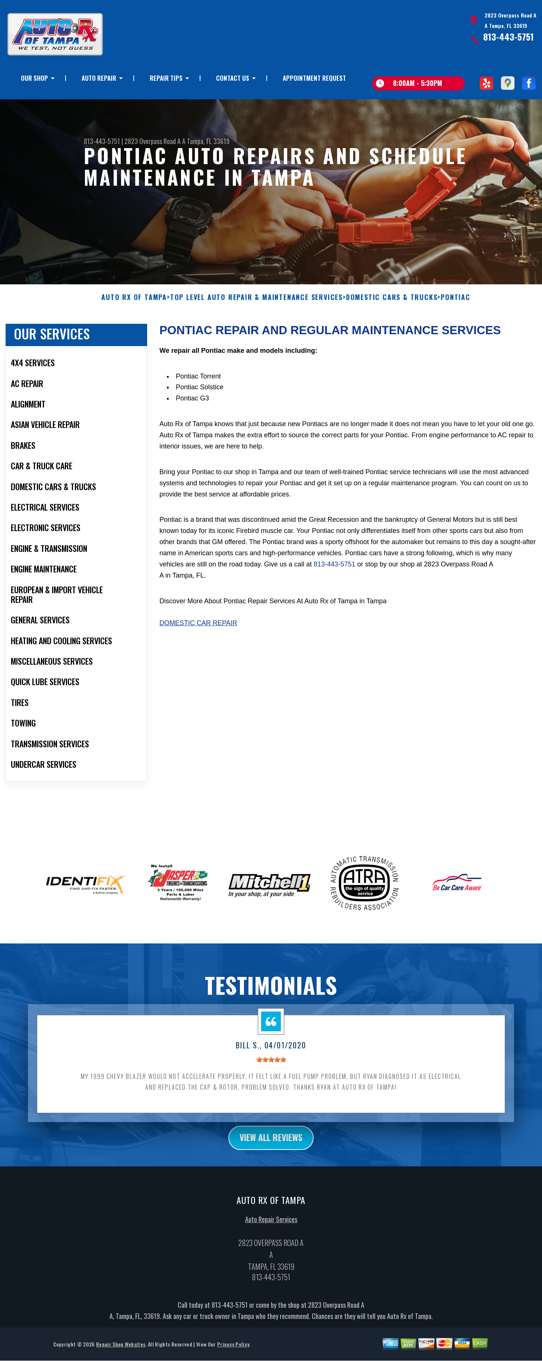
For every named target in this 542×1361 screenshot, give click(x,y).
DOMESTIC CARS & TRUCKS (392, 303)
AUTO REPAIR (99, 78)
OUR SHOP (34, 78)
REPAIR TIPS (166, 78)
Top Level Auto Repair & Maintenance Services (256, 303)
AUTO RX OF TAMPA (134, 303)
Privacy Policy (233, 1350)
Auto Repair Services (271, 1226)
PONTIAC (455, 303)
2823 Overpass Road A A (155, 141)
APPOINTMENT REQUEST (314, 78)
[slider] (271, 1065)
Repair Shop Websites (120, 1350)
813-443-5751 (508, 36)
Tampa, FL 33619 (208, 141)
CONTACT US (232, 78)
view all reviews (271, 1143)
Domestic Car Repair (198, 629)
